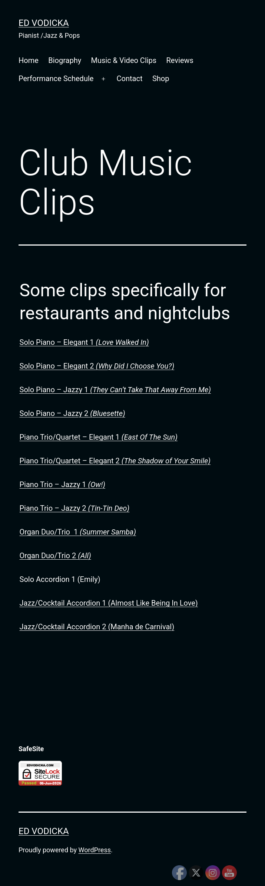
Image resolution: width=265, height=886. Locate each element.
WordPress (95, 850)
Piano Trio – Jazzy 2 (75, 508)
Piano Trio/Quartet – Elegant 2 (115, 460)
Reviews (179, 60)
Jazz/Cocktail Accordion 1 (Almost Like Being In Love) (109, 603)
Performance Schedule (56, 78)
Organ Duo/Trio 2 (55, 555)
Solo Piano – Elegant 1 (84, 342)
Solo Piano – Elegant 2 (97, 366)
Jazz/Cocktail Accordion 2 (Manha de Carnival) (97, 626)
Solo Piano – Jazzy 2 (72, 413)
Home (29, 60)
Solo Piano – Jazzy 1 (115, 389)
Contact (130, 78)
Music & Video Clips (124, 60)
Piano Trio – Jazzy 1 (62, 484)
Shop (160, 78)
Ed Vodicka (44, 23)
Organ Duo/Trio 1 (78, 531)
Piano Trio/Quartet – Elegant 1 (99, 437)
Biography (64, 60)
